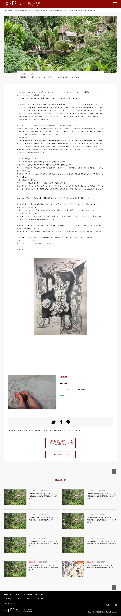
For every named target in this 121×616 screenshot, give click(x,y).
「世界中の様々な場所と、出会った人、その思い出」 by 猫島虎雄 (30, 10)
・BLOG (18, 599)
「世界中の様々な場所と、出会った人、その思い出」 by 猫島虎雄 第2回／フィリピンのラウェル (45, 430)
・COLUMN (28, 594)
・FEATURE (39, 594)
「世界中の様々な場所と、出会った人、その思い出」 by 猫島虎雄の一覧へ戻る (60, 442)
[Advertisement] (60, 355)
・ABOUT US (40, 599)
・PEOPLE (7, 594)
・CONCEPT (27, 599)
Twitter (62, 395)
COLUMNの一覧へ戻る (60, 455)
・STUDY (17, 594)
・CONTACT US (9, 603)
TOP (5, 10)
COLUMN (9, 10)
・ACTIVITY (8, 599)
